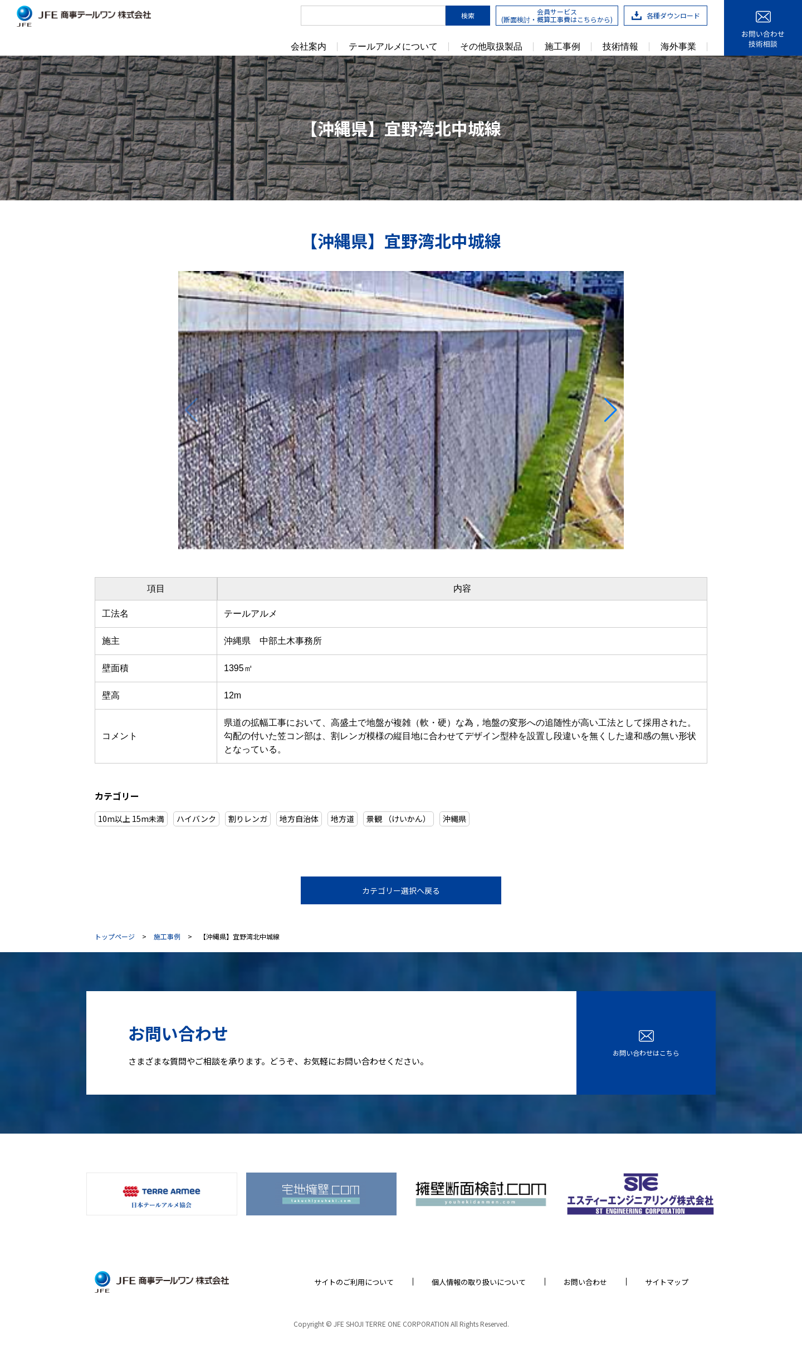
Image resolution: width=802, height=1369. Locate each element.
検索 (468, 15)
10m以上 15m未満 (131, 818)
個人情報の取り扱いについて (479, 1282)
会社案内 (308, 46)
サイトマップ (666, 1282)
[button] (610, 410)
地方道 (342, 818)
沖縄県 (454, 818)
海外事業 (678, 46)
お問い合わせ (585, 1282)
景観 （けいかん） (398, 818)
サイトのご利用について (354, 1282)
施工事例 (562, 46)
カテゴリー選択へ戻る (401, 890)
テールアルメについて (393, 46)
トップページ (115, 936)
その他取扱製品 (491, 46)
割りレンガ (247, 818)
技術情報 (620, 46)
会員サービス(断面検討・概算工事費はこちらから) (557, 15)
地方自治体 (299, 818)
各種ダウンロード (666, 15)
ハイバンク (196, 818)
